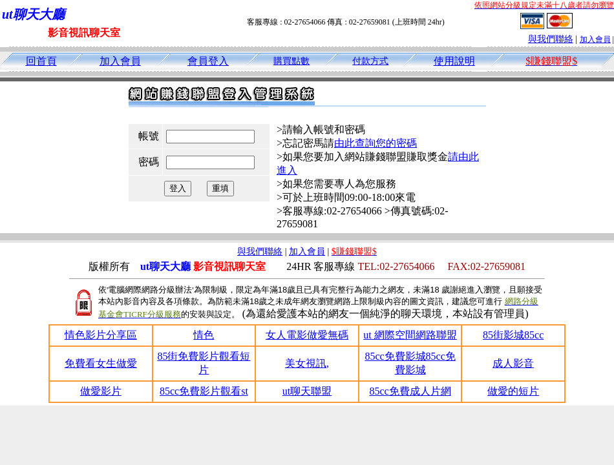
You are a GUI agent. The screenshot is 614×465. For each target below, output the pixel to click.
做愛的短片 (513, 391)
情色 (203, 334)
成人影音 (513, 363)
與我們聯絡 (550, 39)
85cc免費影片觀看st (204, 391)
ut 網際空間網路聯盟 (409, 334)
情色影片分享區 (101, 334)
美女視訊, (307, 363)
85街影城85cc (513, 334)
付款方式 (370, 61)
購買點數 (291, 61)
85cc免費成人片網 (409, 391)
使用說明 (454, 61)
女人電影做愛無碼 (307, 334)
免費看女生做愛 (101, 363)
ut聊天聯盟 (307, 391)
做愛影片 (101, 391)
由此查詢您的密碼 (375, 143)
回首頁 (41, 61)
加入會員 (595, 39)
